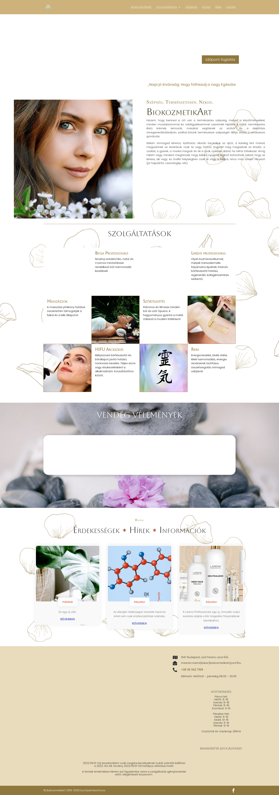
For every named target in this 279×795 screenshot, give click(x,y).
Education (139, 602)
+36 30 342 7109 (192, 669)
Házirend (191, 7)
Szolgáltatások (166, 7)
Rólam (206, 7)
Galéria (231, 7)
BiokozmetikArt (141, 7)
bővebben (67, 618)
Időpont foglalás (220, 59)
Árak (218, 7)
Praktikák (67, 602)
